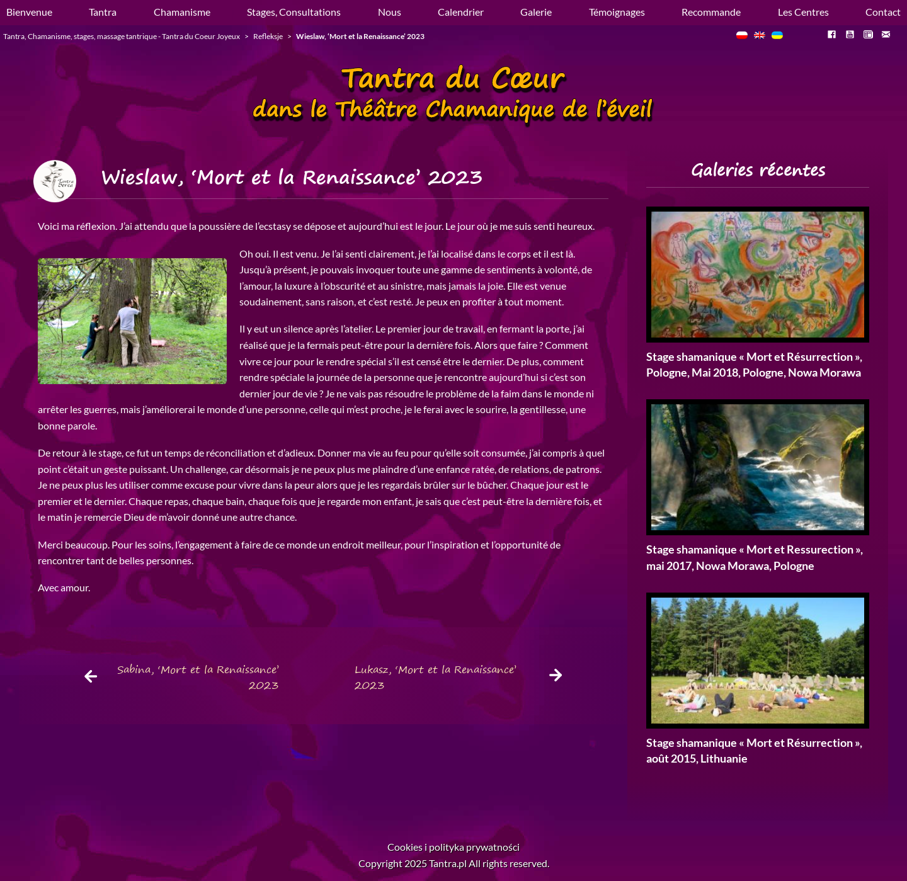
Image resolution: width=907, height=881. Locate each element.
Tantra (103, 12)
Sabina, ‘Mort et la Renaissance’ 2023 (198, 678)
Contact (883, 12)
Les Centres (803, 12)
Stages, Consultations (294, 12)
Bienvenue (29, 12)
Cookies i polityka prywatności (453, 847)
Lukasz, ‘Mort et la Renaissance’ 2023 (435, 678)
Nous (389, 12)
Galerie (536, 12)
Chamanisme (182, 12)
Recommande (711, 12)
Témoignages (617, 12)
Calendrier (461, 12)
